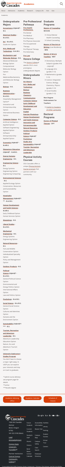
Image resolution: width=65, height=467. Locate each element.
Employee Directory (38, 455)
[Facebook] (50, 416)
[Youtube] (54, 416)
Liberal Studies (8, 224)
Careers (45, 446)
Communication (29, 98)
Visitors (29, 445)
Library (45, 427)
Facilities (45, 423)
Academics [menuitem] (21, 11)
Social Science (8, 303)
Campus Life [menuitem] (40, 11)
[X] (46, 416)
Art (4, 42)
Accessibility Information (39, 424)
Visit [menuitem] (47, 11)
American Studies (9, 35)
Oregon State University (14, 447)
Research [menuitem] (30, 11)
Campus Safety (37, 442)
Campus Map (37, 436)
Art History (27, 82)
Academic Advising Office (12, 399)
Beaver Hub (38, 429)
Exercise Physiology (30, 114)
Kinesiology (7, 220)
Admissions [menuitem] (11, 11)
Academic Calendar (32, 398)
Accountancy (8, 28)
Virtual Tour (45, 441)
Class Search (37, 449)
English (26, 112)
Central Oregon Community (14, 459)
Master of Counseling (52, 28)
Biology (6, 87)
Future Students (29, 424)
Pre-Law (26, 55)
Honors (33, 62)
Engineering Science (10, 163)
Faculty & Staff (29, 436)
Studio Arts (27, 142)
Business (26, 93)
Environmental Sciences (12, 178)
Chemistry (27, 95)
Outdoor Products (10, 266)
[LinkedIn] (58, 416)
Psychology (7, 299)
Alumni (29, 441)
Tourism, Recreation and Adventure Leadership (11, 333)
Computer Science (10, 119)
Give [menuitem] (53, 11)
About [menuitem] (3, 11)
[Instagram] (39, 416)
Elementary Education (11, 149)
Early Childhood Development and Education (30, 106)
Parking (45, 430)
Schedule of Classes (53, 399)
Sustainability (8, 324)
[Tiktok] (42, 416)
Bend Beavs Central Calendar (29, 452)
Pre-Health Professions (28, 29)
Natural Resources (10, 243)
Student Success (45, 435)
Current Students (29, 430)
